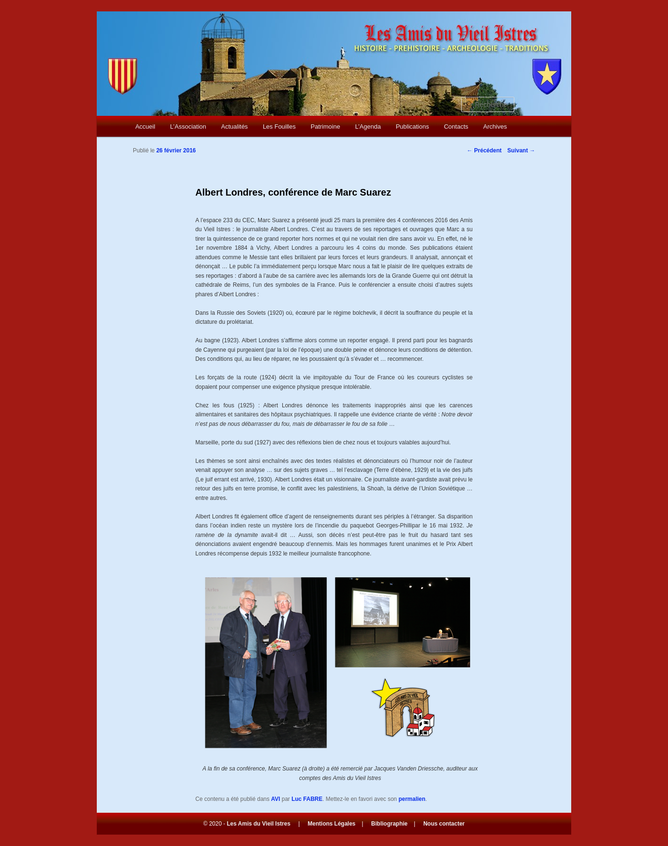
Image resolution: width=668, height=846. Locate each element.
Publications (412, 126)
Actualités (234, 126)
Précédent (484, 150)
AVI (275, 799)
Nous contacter (443, 823)
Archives (495, 126)
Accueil (145, 126)
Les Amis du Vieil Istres (258, 823)
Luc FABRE (306, 799)
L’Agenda (367, 126)
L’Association (188, 126)
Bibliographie (389, 823)
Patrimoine (325, 126)
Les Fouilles (279, 126)
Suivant (521, 150)
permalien (412, 799)
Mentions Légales (332, 823)
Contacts (456, 126)
